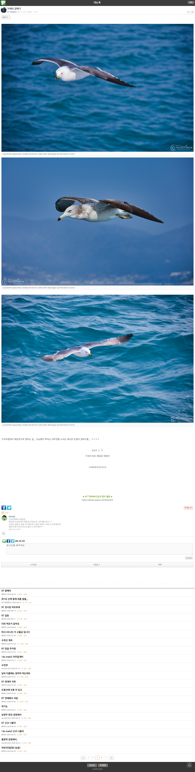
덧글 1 (5, 512)
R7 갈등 (97, 618)
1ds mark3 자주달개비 (97, 659)
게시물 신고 (188, 508)
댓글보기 (5, 17)
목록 (159, 565)
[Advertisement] (97, 576)
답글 (3, 533)
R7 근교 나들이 (97, 725)
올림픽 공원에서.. (97, 741)
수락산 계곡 (97, 642)
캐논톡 (97, 2)
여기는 (97, 708)
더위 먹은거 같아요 (97, 626)
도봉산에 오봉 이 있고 (97, 692)
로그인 (92, 765)
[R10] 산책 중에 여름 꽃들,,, (97, 601)
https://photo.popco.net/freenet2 (97, 500)
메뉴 (191, 2)
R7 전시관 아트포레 (97, 609)
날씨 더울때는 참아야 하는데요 (97, 675)
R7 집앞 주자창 (97, 651)
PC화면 (103, 765)
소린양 (97, 667)
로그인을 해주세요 (99, 549)
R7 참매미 (97, 593)
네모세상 (12, 517)
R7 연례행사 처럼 (97, 700)
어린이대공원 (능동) (97, 750)
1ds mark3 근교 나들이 (97, 733)
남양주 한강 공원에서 (97, 717)
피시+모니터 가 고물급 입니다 (97, 634)
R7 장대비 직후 (97, 684)
